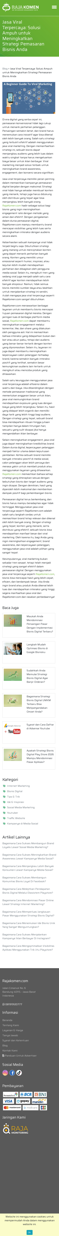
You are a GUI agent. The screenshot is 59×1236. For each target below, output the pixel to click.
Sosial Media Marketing (21, 807)
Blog (5, 69)
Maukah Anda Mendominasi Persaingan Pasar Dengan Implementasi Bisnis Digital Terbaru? (40, 624)
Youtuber (12, 813)
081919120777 (12, 1004)
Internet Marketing (18, 786)
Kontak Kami (9, 1051)
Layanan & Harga (12, 1030)
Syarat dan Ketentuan (15, 1040)
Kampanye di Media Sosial (22, 824)
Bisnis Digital (14, 791)
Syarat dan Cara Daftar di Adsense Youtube (40, 726)
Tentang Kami (10, 1025)
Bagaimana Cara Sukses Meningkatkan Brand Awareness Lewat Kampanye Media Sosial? (29, 857)
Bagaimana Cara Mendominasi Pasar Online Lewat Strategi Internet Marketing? (28, 902)
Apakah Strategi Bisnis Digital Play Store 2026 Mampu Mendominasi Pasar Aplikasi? (40, 756)
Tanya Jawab (10, 1035)
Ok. (29, 1232)
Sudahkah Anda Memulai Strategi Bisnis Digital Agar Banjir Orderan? (37, 676)
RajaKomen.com (11, 206)
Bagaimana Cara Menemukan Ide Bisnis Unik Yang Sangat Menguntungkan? (28, 925)
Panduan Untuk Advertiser (21, 1056)
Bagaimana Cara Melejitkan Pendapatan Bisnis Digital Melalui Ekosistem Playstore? (27, 891)
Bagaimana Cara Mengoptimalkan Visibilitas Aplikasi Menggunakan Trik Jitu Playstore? (28, 948)
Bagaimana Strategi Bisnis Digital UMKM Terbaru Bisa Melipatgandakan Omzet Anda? (39, 704)
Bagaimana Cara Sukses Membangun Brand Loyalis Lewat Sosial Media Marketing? (28, 845)
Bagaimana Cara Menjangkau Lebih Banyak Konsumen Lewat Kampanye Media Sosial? (28, 868)
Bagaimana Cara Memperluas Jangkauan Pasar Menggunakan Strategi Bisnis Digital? (28, 914)
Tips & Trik (13, 797)
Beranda (7, 1020)
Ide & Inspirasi (15, 802)
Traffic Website (16, 818)
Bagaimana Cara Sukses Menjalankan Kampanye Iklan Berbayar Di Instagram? (26, 936)
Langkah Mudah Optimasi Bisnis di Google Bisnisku (37, 648)
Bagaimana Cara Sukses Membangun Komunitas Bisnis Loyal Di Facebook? (24, 879)
